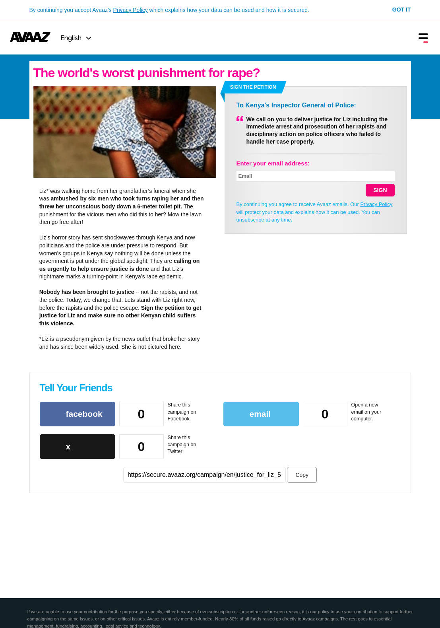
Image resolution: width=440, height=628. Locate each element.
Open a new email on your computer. (366, 412)
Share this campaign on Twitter (182, 444)
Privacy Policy (130, 10)
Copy (301, 475)
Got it (401, 9)
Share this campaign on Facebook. (182, 412)
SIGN (380, 190)
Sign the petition (253, 87)
